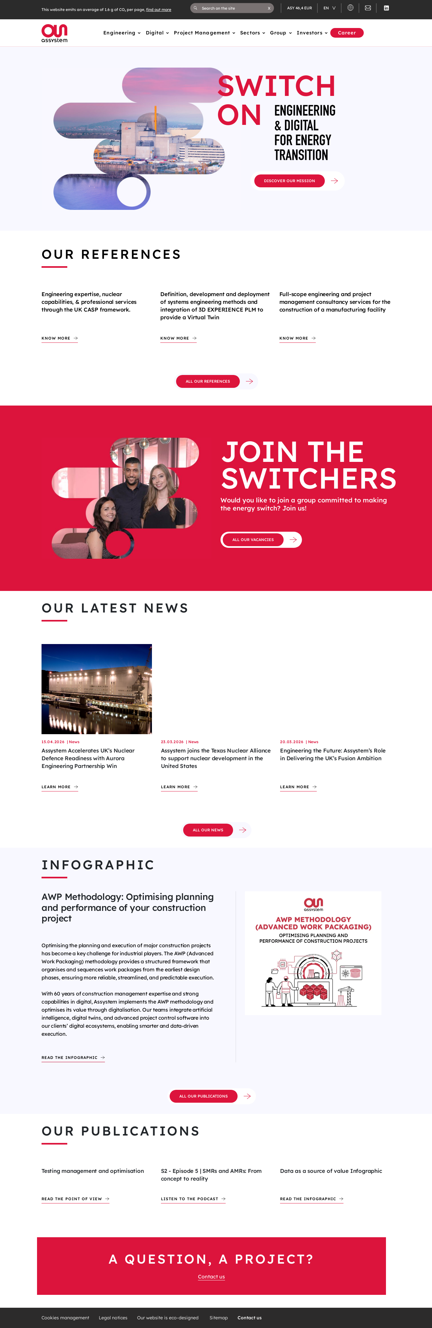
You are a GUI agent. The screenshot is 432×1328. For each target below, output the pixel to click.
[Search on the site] (235, 8)
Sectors (250, 33)
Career (347, 33)
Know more (56, 338)
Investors (310, 33)
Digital (155, 33)
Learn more (56, 786)
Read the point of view (72, 1198)
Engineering (119, 33)
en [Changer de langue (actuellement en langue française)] (327, 7)
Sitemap (219, 1318)
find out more (158, 9)
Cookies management (65, 1318)
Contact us (211, 1276)
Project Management (202, 33)
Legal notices (113, 1318)
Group (278, 33)
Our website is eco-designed (168, 1318)
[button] (269, 8)
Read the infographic (70, 1057)
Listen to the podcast (189, 1198)
